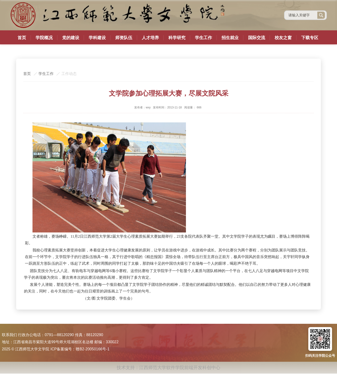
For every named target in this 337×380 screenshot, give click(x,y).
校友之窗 (283, 37)
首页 (22, 37)
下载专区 (309, 37)
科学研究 (176, 37)
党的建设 (70, 37)
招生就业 (230, 37)
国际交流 (256, 37)
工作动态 (69, 74)
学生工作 (203, 37)
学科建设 (97, 37)
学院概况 (44, 37)
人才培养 (150, 37)
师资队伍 (123, 37)
